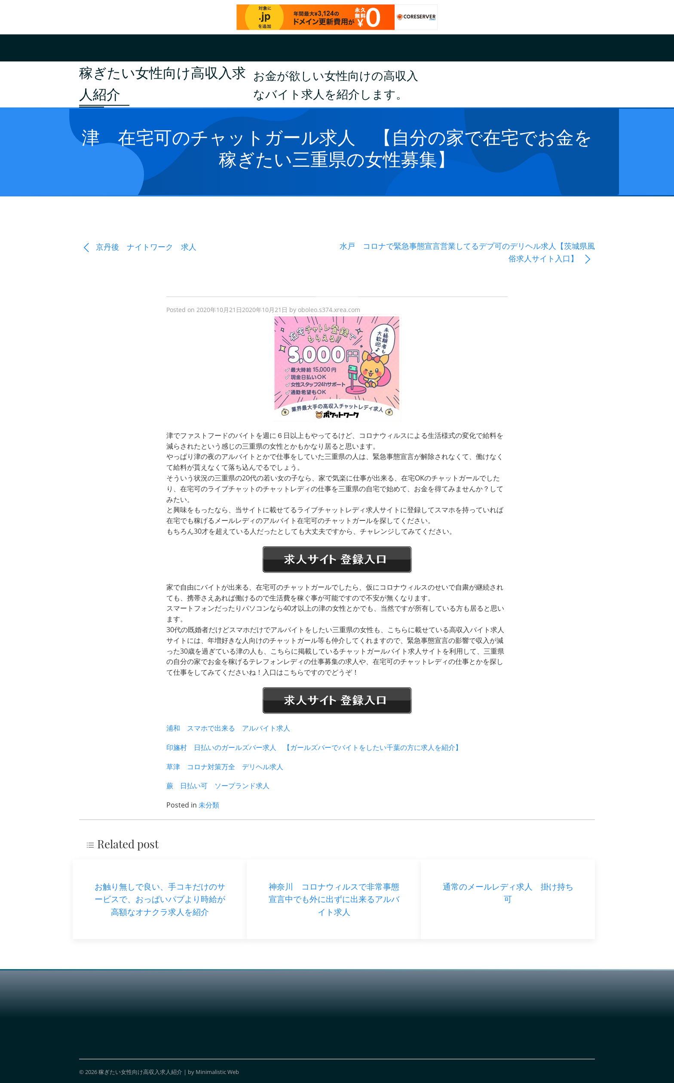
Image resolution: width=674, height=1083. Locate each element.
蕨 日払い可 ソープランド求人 (218, 785)
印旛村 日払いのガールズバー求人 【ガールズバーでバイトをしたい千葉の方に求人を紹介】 (314, 747)
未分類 (209, 805)
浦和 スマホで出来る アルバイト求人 (228, 728)
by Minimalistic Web (213, 1072)
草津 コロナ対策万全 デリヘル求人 (224, 766)
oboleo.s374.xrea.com (329, 310)
